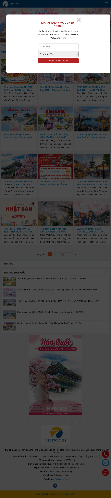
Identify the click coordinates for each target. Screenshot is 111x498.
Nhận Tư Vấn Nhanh (58, 60)
